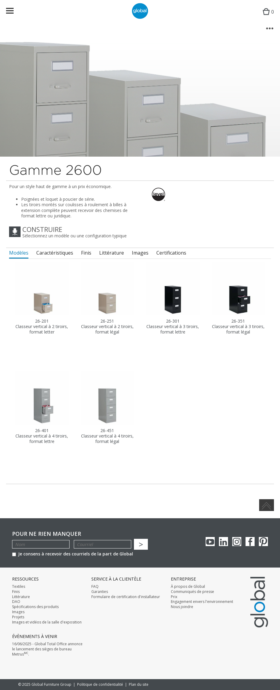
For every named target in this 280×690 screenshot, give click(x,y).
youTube (210, 541)
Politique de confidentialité (100, 684)
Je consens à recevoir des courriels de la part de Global (72, 554)
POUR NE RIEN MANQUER (46, 533)
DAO (16, 601)
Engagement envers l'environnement (202, 601)
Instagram (236, 541)
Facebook (250, 541)
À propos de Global (188, 586)
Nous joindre (182, 606)
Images (18, 612)
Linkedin (223, 541)
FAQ (95, 586)
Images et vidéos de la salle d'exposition (47, 622)
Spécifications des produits (35, 606)
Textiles (18, 586)
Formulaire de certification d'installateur (125, 596)
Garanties (99, 591)
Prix (174, 596)
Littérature (21, 596)
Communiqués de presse (192, 591)
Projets (18, 617)
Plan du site (138, 684)
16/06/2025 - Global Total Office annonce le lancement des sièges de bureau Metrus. (47, 649)
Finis (16, 591)
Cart (267, 17)
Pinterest (263, 541)
